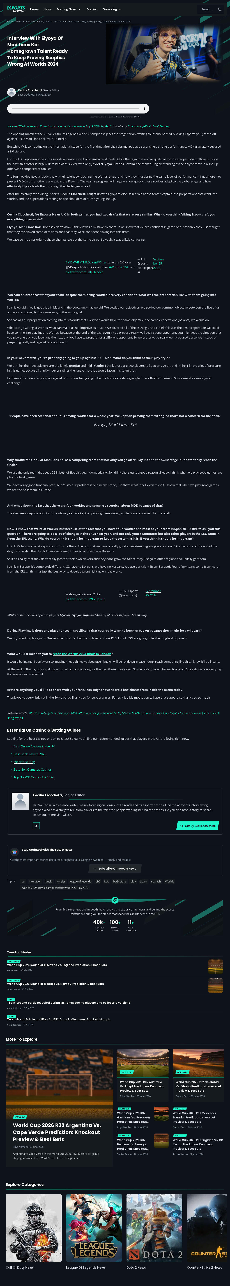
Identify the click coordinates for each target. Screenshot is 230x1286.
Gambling (110, 9)
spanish (156, 881)
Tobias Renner (124, 1154)
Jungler (61, 881)
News (47, 9)
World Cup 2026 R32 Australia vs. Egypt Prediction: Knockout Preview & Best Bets (142, 1086)
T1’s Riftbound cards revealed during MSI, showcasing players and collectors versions (68, 1003)
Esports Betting (24, 762)
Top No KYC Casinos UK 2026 (34, 777)
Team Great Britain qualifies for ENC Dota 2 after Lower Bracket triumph (58, 1019)
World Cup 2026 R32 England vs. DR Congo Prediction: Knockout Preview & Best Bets (198, 1144)
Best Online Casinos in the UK (34, 746)
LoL (106, 881)
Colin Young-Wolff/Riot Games (148, 126)
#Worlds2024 (118, 267)
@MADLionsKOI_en (93, 262)
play (133, 881)
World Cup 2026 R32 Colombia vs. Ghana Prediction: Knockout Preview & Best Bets (198, 1086)
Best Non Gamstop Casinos (33, 769)
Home (34, 9)
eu (23, 881)
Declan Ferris (182, 1096)
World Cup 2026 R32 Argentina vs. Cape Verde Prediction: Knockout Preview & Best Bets (57, 1132)
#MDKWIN (73, 262)
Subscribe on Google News (115, 868)
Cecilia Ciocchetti (30, 90)
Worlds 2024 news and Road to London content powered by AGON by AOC (59, 126)
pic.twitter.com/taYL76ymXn (85, 599)
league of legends (80, 881)
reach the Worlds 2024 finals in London (82, 654)
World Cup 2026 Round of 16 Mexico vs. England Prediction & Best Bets (57, 965)
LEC (97, 881)
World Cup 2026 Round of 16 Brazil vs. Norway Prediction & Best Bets (55, 984)
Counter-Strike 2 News (204, 1267)
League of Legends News (86, 1267)
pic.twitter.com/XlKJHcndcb (84, 272)
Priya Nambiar (20, 1146)
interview (34, 881)
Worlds (169, 881)
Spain (143, 881)
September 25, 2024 (158, 263)
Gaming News (66, 9)
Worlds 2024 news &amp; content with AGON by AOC (55, 887)
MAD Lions (119, 881)
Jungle (48, 881)
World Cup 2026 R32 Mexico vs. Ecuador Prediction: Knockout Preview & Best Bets (195, 1117)
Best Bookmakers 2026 (30, 754)
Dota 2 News (136, 1267)
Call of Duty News (20, 1267)
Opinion (92, 9)
